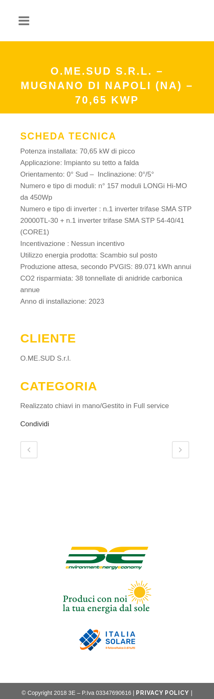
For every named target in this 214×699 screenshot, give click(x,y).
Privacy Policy (162, 693)
